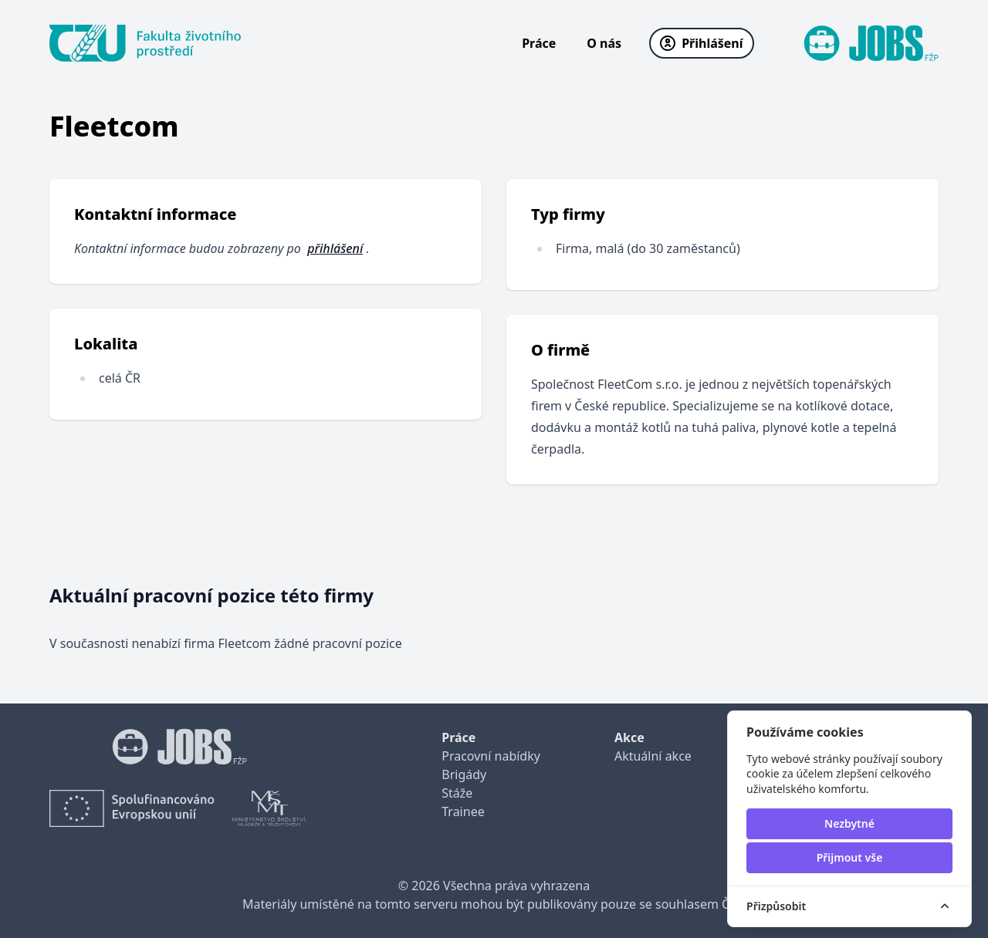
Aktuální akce (653, 755)
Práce (539, 43)
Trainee (463, 811)
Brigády (464, 774)
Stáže (457, 792)
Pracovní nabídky (491, 755)
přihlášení (335, 248)
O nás (604, 43)
